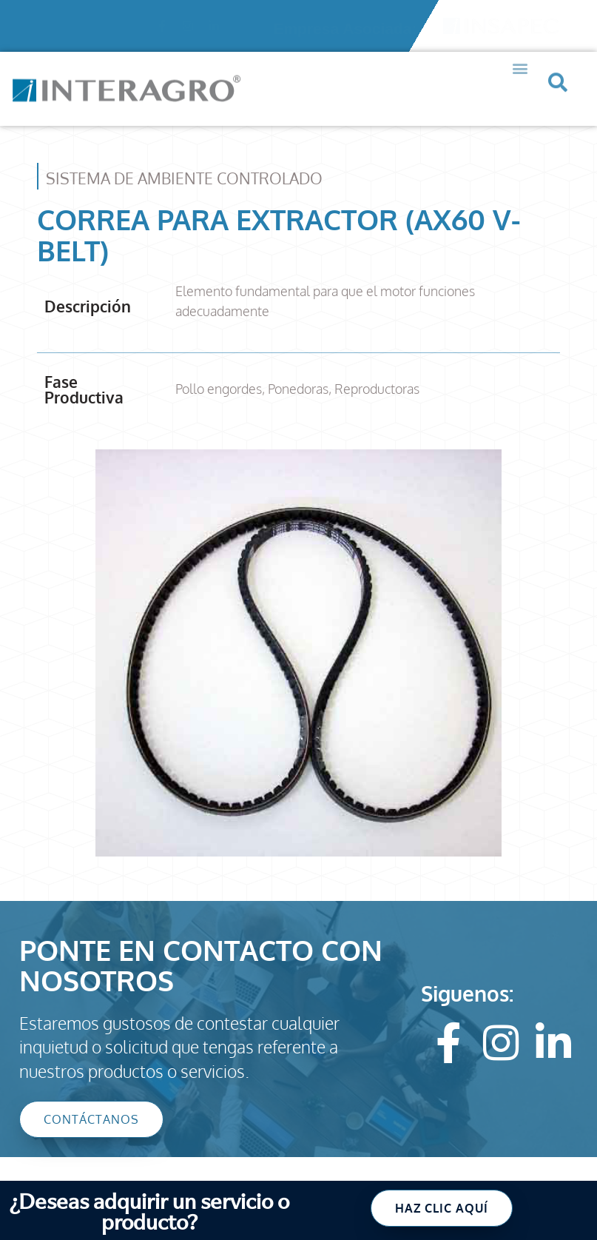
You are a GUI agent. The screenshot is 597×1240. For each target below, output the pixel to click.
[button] (520, 53)
